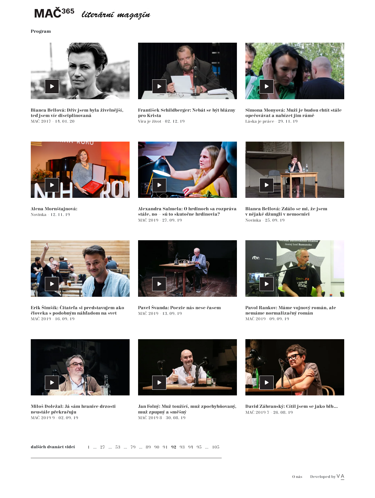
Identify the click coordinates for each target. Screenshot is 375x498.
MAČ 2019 (149, 220)
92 (173, 447)
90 (156, 447)
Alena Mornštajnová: (54, 209)
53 (117, 447)
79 (133, 447)
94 (190, 447)
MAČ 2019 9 (43, 418)
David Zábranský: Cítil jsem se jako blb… (291, 406)
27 (102, 447)
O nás (297, 477)
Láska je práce (260, 121)
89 (148, 447)
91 (165, 447)
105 (215, 447)
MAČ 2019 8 (150, 418)
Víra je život (150, 121)
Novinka (39, 215)
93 (182, 447)
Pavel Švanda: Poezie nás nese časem (179, 308)
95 (199, 447)
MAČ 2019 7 (258, 412)
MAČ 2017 (41, 121)
